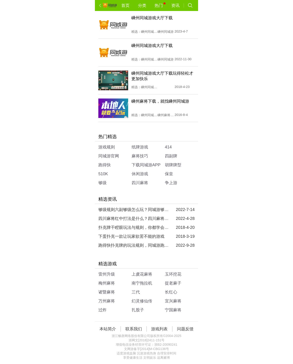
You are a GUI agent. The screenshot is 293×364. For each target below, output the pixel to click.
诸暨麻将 (106, 292)
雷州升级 (106, 274)
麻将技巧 (140, 156)
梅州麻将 (106, 283)
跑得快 (104, 165)
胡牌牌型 (173, 165)
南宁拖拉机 (142, 283)
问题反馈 (185, 329)
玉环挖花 (173, 274)
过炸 (102, 310)
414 (168, 147)
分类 (142, 5)
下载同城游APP (146, 165)
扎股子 (138, 310)
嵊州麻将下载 (166, 115)
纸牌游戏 (140, 147)
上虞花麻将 (142, 274)
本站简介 (108, 329)
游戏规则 (106, 147)
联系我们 (133, 329)
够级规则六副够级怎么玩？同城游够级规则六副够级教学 (134, 209)
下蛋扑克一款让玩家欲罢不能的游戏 (131, 236)
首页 (125, 5)
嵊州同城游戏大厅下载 (149, 87)
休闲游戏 (140, 174)
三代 (136, 292)
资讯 (175, 5)
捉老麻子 (173, 283)
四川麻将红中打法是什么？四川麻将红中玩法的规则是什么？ (134, 218)
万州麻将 (106, 301)
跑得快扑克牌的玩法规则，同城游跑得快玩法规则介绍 (134, 245)
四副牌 (171, 156)
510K (103, 174)
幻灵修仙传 (142, 301)
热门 (160, 5)
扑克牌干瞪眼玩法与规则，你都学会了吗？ (134, 227)
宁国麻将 (173, 310)
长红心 (171, 292)
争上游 (171, 183)
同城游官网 (108, 156)
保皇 (169, 174)
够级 (102, 183)
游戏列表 (159, 329)
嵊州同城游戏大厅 (149, 31)
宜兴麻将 (173, 301)
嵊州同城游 (166, 31)
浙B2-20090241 (165, 344)
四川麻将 (140, 183)
